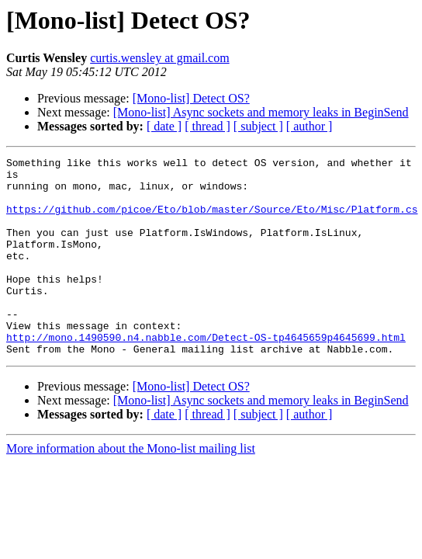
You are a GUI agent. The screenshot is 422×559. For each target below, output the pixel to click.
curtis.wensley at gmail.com (160, 57)
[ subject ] (258, 126)
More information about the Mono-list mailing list (130, 488)
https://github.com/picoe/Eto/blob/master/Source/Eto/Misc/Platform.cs (211, 220)
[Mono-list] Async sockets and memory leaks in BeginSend (261, 112)
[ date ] (164, 126)
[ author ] (309, 126)
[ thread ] (207, 126)
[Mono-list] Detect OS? (191, 98)
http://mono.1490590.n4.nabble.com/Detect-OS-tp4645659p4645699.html (206, 374)
